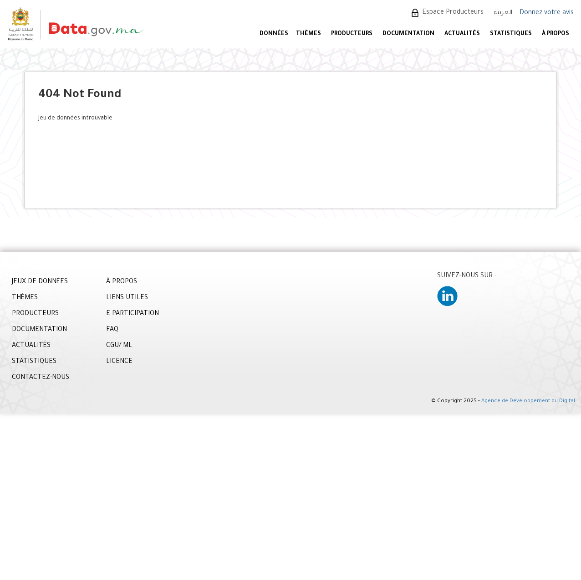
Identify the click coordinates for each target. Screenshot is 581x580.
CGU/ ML (119, 346)
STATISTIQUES (511, 34)
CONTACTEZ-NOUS (40, 378)
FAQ (112, 330)
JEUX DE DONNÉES (40, 282)
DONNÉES (274, 34)
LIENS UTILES (127, 298)
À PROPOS (555, 34)
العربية (503, 13)
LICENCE (119, 362)
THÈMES (25, 298)
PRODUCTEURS (351, 34)
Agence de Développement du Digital (528, 401)
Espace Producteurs (453, 12)
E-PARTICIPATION (132, 314)
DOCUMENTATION (408, 34)
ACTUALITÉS (462, 34)
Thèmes (308, 34)
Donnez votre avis (547, 13)
